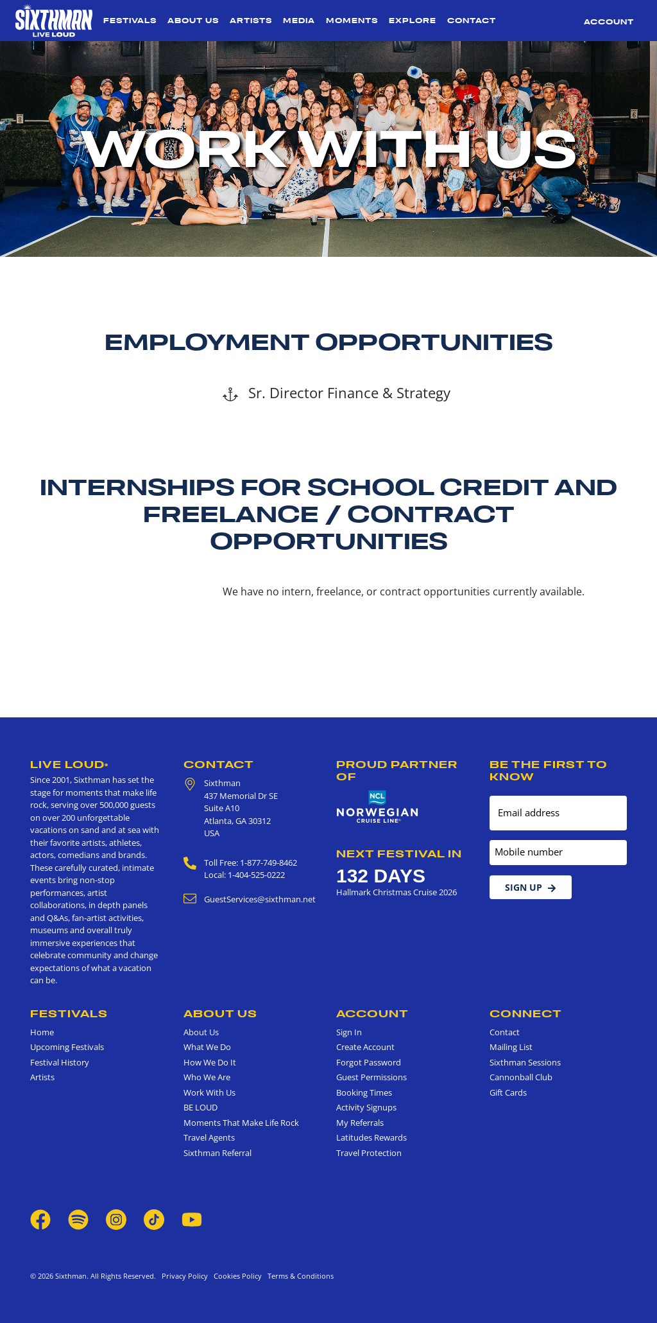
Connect (526, 1013)
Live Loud (69, 764)
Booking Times (364, 1092)
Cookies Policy (236, 1276)
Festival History (59, 1062)
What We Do (207, 1047)
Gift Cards (508, 1092)
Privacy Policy (185, 1276)
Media (299, 20)
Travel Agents (209, 1137)
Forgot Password (368, 1062)
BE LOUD (200, 1107)
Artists (251, 20)
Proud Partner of (396, 770)
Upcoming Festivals (67, 1047)
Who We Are (206, 1077)
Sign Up (530, 887)
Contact (471, 20)
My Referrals (360, 1122)
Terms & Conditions (299, 1276)
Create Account (365, 1047)
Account (609, 21)
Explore (412, 20)
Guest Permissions (371, 1077)
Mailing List (511, 1047)
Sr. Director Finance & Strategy (336, 393)
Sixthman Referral (217, 1153)
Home (42, 1032)
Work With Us (209, 1092)
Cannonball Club (521, 1077)
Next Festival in (399, 853)
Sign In (349, 1032)
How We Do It (209, 1062)
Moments (352, 20)
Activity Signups (366, 1107)
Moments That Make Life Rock (241, 1122)
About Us (193, 20)
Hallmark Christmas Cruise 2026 (396, 892)
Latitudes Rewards (371, 1137)
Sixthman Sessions (525, 1062)
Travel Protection (369, 1153)
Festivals (130, 20)
